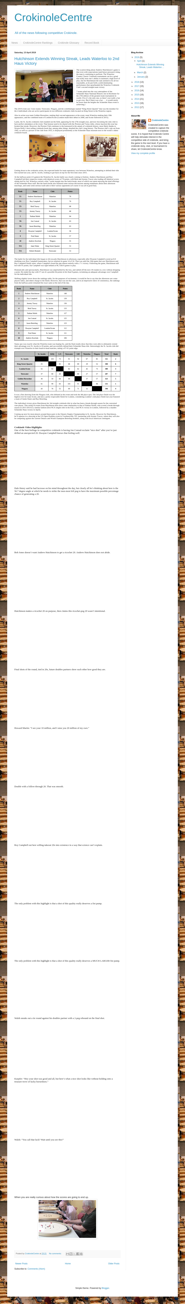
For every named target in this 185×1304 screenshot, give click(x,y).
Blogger (105, 1288)
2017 (137, 86)
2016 (137, 90)
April (139, 61)
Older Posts (113, 1263)
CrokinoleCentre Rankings (37, 42)
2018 (137, 82)
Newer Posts (21, 1263)
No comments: (55, 1253)
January (141, 77)
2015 (137, 94)
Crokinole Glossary (68, 42)
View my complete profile (143, 153)
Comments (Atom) (36, 1269)
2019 (137, 57)
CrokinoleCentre (53, 17)
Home (68, 1263)
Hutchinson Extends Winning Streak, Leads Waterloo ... (150, 65)
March (140, 72)
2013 (137, 103)
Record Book (92, 42)
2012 (137, 107)
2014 (137, 99)
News (14, 42)
